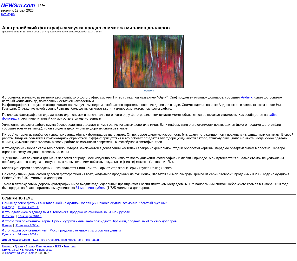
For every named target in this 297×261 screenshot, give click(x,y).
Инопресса (44, 249)
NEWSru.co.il (10, 249)
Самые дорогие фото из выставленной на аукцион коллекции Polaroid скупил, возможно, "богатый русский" (84, 203)
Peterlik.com (148, 91)
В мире (7, 225)
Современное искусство (64, 239)
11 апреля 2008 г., (27, 225)
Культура (8, 14)
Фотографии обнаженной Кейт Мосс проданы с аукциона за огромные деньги (61, 230)
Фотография (92, 239)
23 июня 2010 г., (28, 207)
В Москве (28, 249)
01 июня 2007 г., (28, 234)
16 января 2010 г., (30, 216)
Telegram (70, 246)
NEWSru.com (18, 5)
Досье (19, 246)
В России (8, 216)
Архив (30, 246)
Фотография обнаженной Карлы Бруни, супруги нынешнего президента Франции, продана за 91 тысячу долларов (89, 221)
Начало (7, 246)
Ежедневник (44, 246)
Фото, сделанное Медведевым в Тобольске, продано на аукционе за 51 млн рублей (66, 212)
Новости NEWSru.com (19, 253)
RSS (58, 246)
